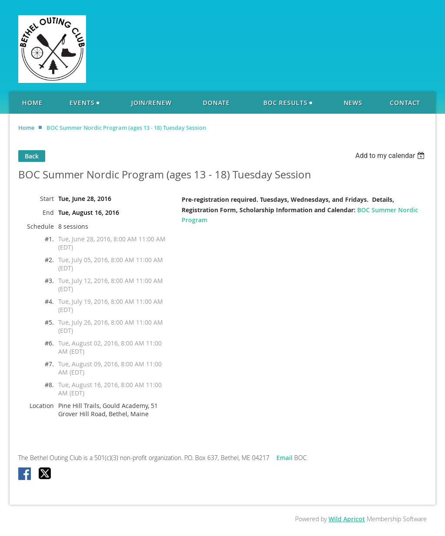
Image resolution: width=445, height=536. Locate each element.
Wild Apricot (347, 519)
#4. (49, 301)
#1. (49, 239)
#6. (49, 343)
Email (285, 458)
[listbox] (391, 155)
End (48, 212)
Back (32, 156)
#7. (49, 364)
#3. (49, 280)
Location (42, 405)
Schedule (40, 226)
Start (47, 198)
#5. (49, 322)
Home (26, 128)
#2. (49, 260)
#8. (49, 385)
